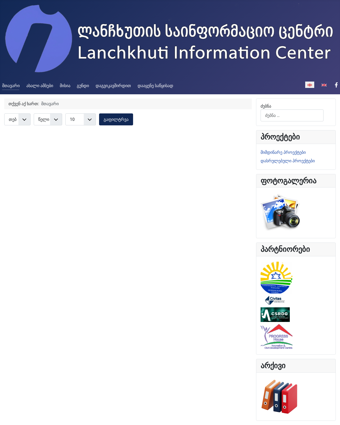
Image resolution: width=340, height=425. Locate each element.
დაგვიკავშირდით (113, 85)
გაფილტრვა (116, 119)
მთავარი (11, 85)
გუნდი (83, 85)
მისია (65, 85)
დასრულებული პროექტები (288, 160)
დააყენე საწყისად (155, 85)
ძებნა (266, 106)
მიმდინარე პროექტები (283, 152)
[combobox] (292, 115)
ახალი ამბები (39, 85)
